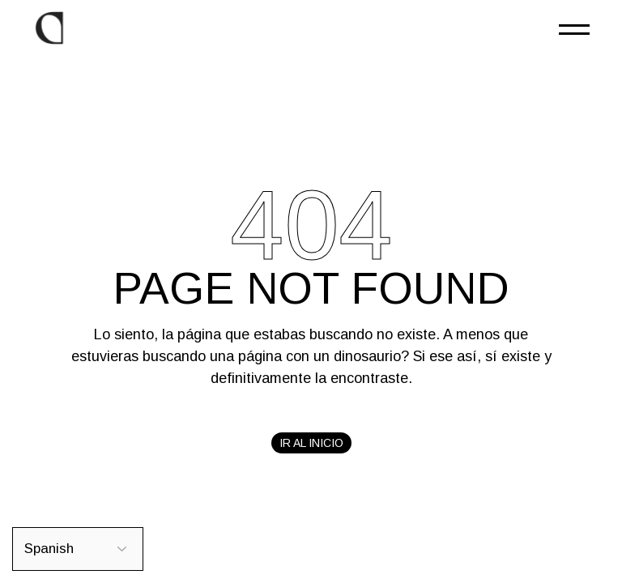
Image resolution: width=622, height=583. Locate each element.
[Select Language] (77, 549)
